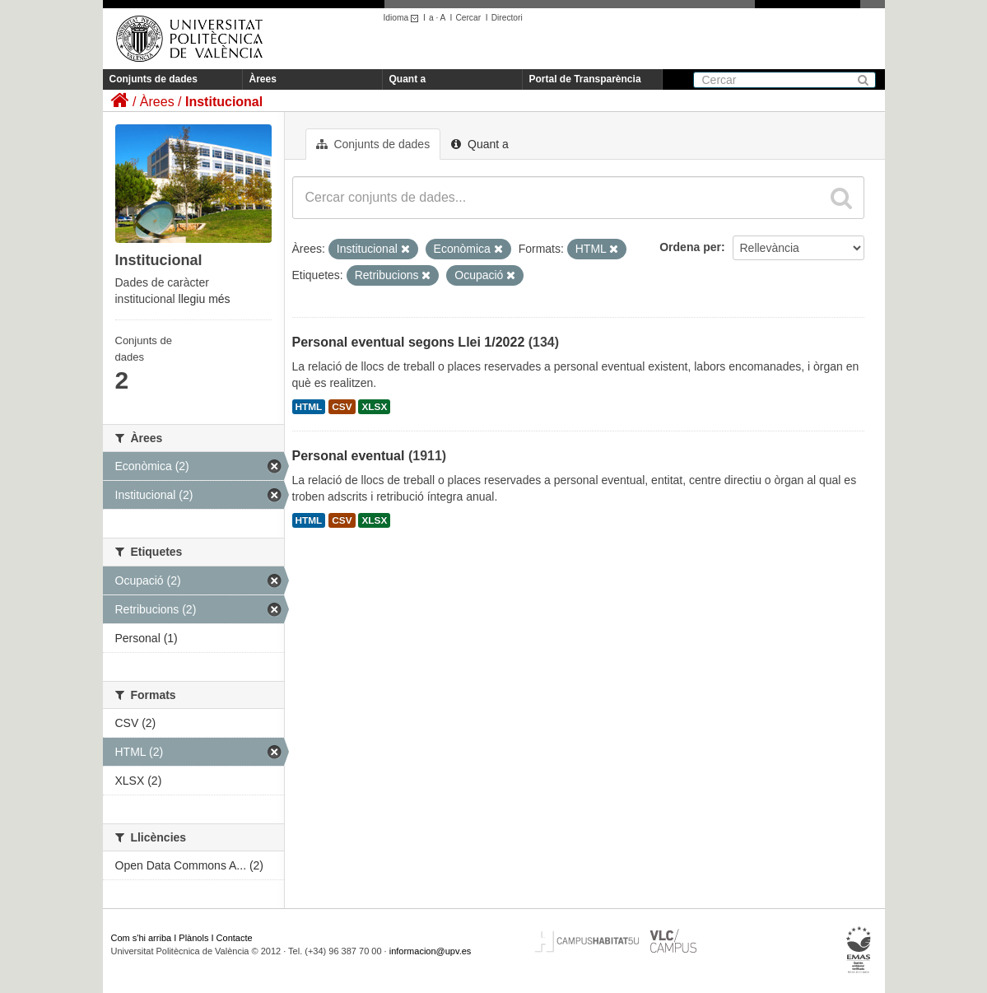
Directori (507, 17)
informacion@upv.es (430, 951)
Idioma (404, 17)
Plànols (193, 938)
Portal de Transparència (585, 79)
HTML (309, 407)
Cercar (468, 17)
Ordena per (690, 247)
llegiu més (204, 298)
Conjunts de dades (153, 79)
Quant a (407, 79)
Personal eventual (348, 456)
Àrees (263, 79)
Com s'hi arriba (141, 938)
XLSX (374, 407)
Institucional (224, 102)
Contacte (234, 938)
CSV (342, 407)
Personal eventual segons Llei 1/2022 (408, 342)
